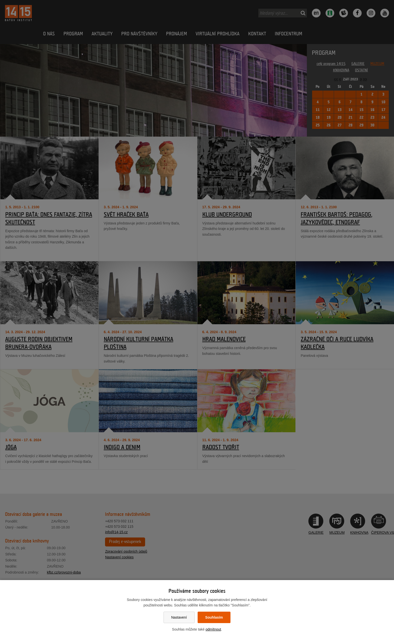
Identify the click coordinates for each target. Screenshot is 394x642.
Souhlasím (214, 617)
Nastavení (179, 617)
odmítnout (213, 629)
